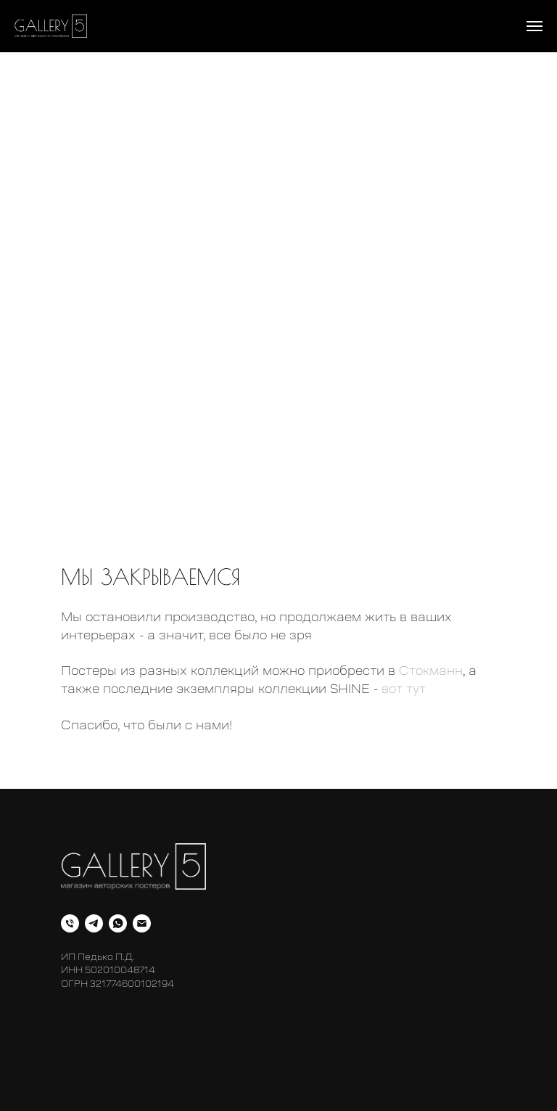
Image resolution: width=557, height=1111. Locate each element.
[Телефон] (70, 923)
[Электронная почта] (142, 923)
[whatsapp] (118, 923)
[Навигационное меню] (534, 26)
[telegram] (94, 923)
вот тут (403, 688)
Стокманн (431, 670)
